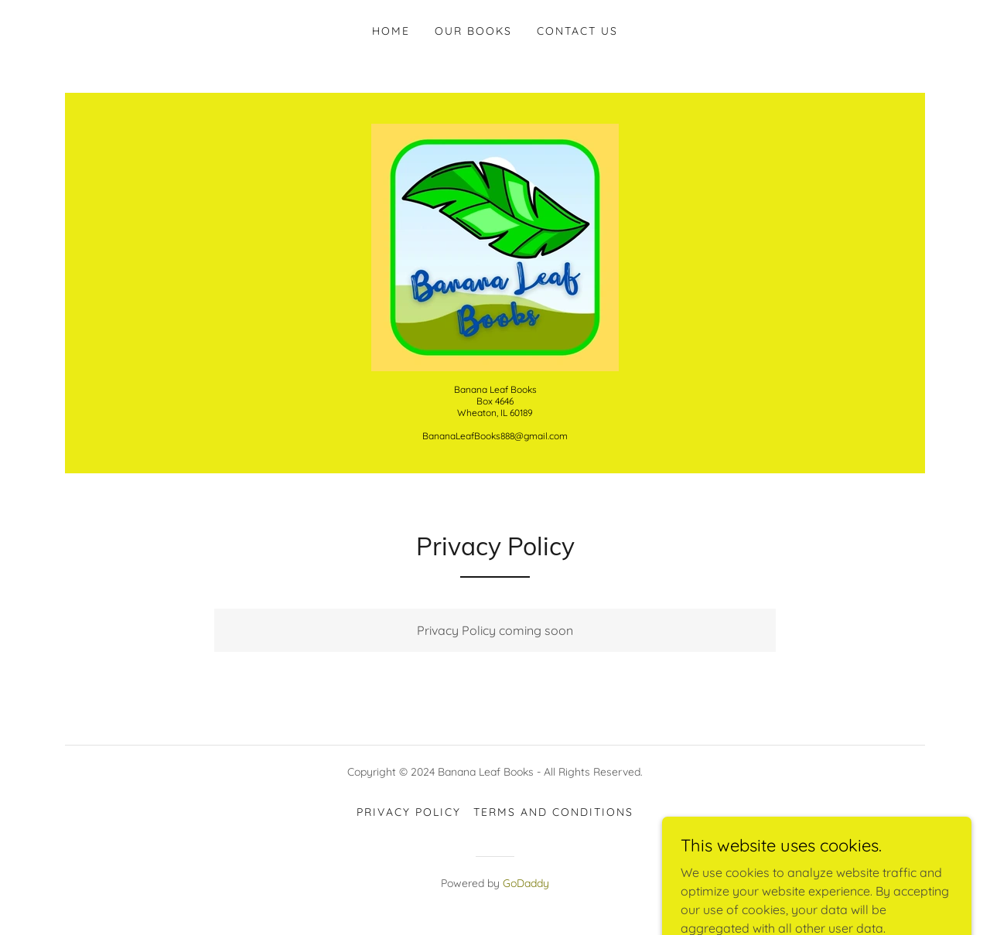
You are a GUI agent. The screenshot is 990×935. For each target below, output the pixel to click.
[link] (495, 246)
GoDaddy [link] (526, 883)
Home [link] (391, 31)
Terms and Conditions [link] (553, 812)
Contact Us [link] (577, 31)
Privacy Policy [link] (409, 812)
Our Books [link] (473, 31)
